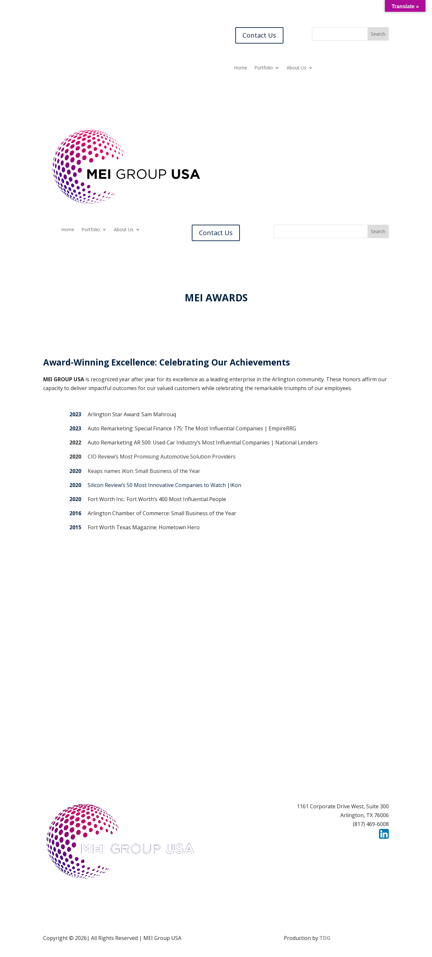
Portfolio (263, 68)
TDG (325, 938)
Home (240, 68)
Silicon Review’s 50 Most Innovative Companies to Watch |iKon (164, 485)
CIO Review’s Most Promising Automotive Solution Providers (162, 456)
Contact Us (259, 35)
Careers (296, 848)
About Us (296, 68)
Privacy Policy (372, 848)
